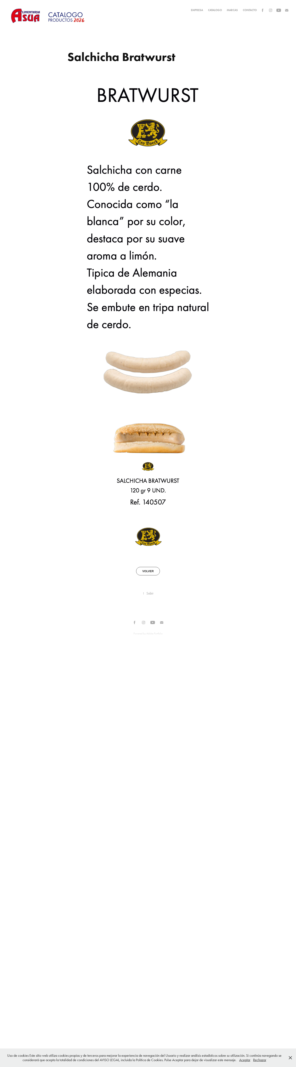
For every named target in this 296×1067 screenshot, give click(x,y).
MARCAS (232, 10)
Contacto (250, 10)
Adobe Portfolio (154, 633)
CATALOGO (215, 10)
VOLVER (148, 571)
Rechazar (259, 1060)
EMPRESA (197, 10)
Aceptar (244, 1060)
